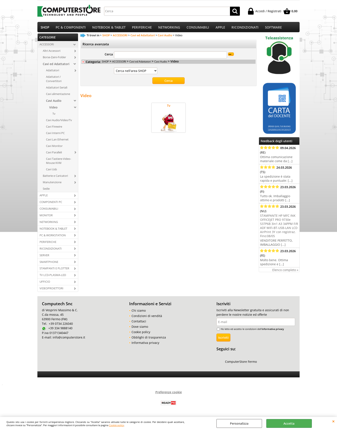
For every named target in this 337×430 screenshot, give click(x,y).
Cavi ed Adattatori (56, 65)
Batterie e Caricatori (55, 177)
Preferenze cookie (168, 394)
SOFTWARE (273, 28)
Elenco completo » (285, 271)
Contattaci (139, 323)
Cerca (109, 56)
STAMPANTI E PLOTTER (54, 270)
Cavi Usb (51, 171)
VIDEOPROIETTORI (51, 290)
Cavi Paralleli (54, 154)
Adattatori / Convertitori (53, 80)
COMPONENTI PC (51, 203)
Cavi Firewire (54, 128)
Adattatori (52, 72)
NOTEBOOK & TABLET (109, 28)
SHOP (45, 28)
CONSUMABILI (198, 28)
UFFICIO (45, 283)
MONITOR (46, 217)
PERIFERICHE (142, 28)
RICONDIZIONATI (245, 28)
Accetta (288, 423)
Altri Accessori (51, 52)
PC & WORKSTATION (53, 236)
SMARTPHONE (49, 263)
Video (53, 109)
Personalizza (239, 423)
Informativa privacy (145, 344)
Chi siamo (139, 312)
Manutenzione (52, 184)
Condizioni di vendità (147, 317)
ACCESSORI (47, 46)
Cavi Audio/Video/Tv (59, 122)
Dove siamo (140, 328)
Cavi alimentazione (58, 95)
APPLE (220, 28)
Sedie (46, 190)
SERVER (44, 256)
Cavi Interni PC (55, 134)
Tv (53, 115)
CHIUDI (333, 421)
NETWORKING (169, 28)
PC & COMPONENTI (71, 28)
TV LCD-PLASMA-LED (53, 276)
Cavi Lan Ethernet (57, 141)
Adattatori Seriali (56, 89)
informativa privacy (273, 330)
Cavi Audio (53, 102)
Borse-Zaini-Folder (54, 59)
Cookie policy (116, 425)
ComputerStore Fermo (241, 363)
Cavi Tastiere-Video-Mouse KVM (58, 162)
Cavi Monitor (54, 147)
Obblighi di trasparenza (149, 339)
